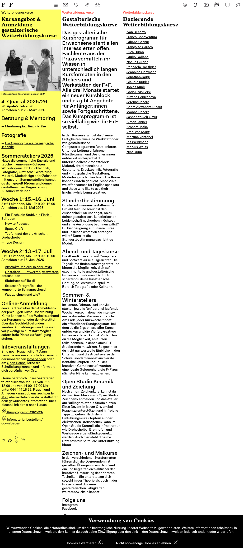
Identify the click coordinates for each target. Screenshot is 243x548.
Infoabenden (36, 359)
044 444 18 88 (20, 390)
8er (43, 126)
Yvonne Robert (137, 112)
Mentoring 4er (15, 126)
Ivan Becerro (136, 32)
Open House (16, 363)
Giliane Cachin (137, 42)
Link (15, 405)
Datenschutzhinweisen (39, 532)
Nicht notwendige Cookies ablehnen (143, 543)
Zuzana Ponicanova (141, 97)
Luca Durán (135, 52)
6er (31, 126)
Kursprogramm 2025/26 (22, 412)
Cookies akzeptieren (80, 543)
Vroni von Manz (138, 132)
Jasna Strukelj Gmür (141, 117)
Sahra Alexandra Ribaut (144, 107)
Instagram (70, 505)
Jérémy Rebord (137, 102)
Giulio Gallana (137, 57)
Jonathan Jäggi (138, 77)
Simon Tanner (136, 122)
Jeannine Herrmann (141, 72)
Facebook (69, 509)
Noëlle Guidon (137, 62)
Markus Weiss (137, 147)
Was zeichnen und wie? (22, 295)
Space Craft (14, 229)
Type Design (14, 242)
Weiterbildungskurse (138, 13)
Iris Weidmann (137, 142)
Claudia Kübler (137, 82)
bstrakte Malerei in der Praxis (29, 267)
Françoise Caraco (139, 47)
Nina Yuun (134, 152)
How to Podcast (17, 224)
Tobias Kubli (135, 87)
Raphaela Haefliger (141, 67)
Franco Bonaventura (141, 37)
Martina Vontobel (139, 137)
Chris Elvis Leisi (138, 92)
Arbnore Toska (137, 127)
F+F (7, 4)
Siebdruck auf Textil (20, 281)
